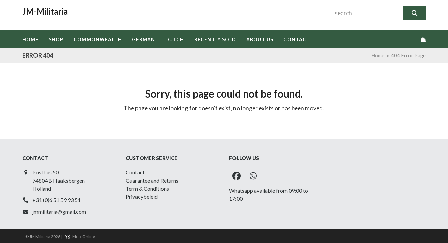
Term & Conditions (147, 188)
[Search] (414, 13)
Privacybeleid (142, 196)
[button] (423, 39)
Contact (135, 172)
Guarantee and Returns (152, 180)
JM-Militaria (45, 11)
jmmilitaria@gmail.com (59, 211)
